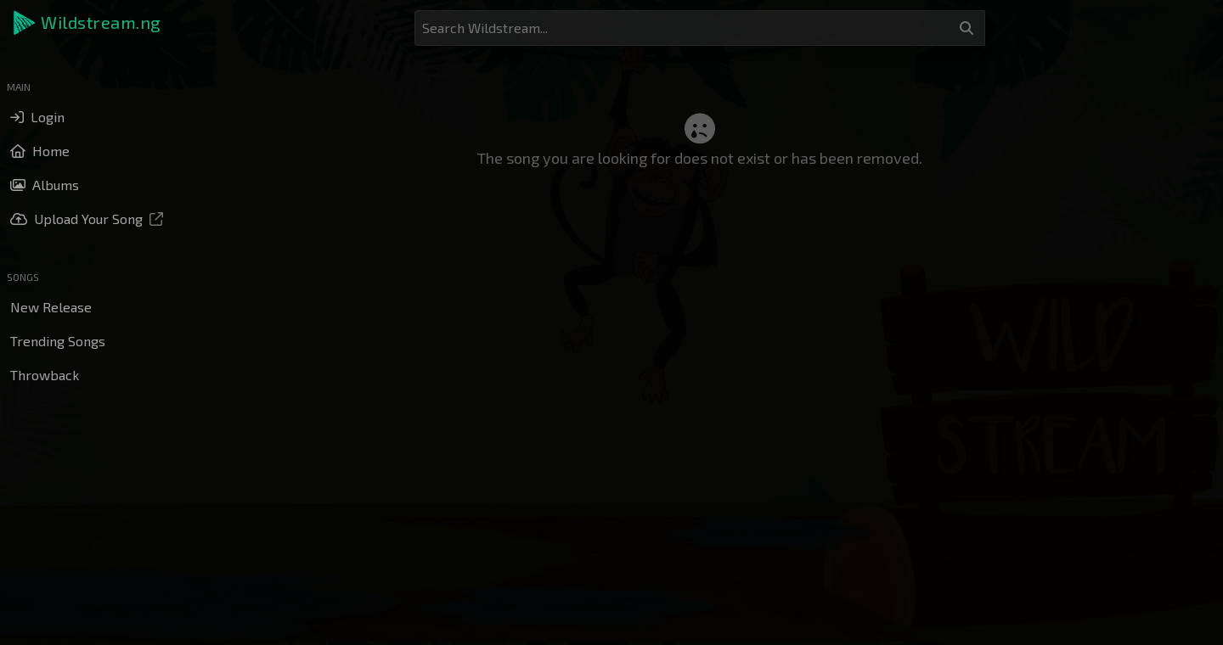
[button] (88, 23)
